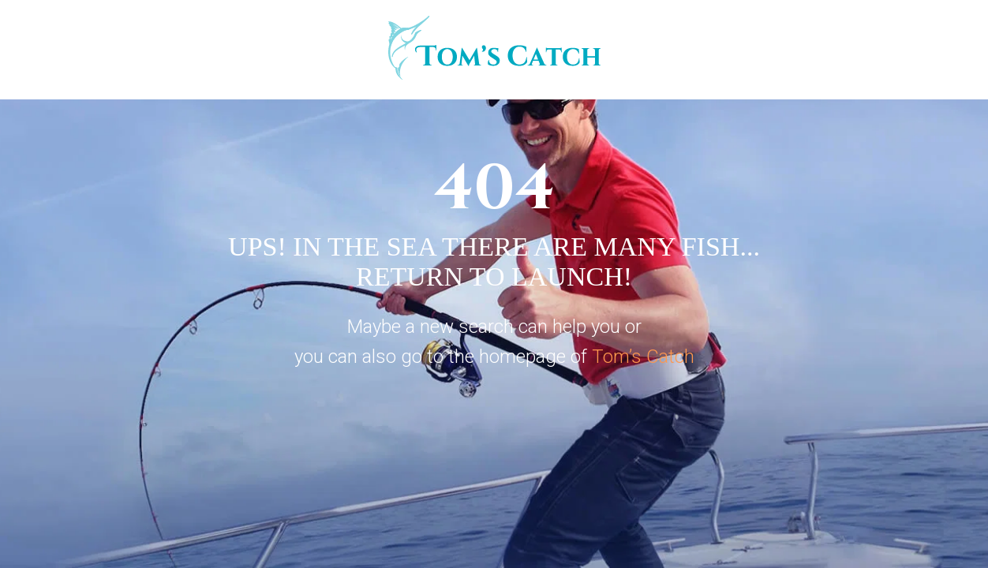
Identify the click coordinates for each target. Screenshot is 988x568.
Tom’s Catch (643, 357)
